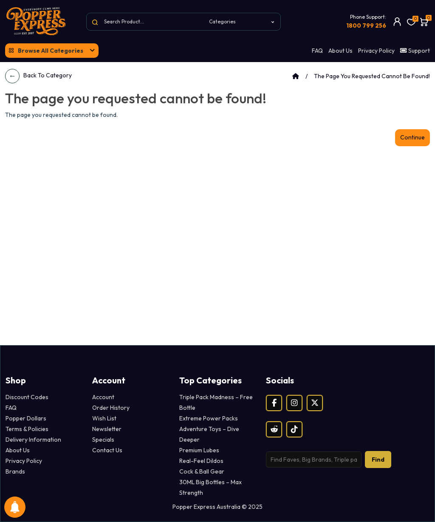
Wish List (104, 418)
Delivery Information (33, 439)
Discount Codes (27, 397)
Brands (15, 471)
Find (378, 459)
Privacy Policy (376, 50)
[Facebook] (274, 403)
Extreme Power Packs (208, 418)
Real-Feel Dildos (201, 461)
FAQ (317, 50)
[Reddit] (274, 429)
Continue (412, 137)
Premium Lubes (199, 450)
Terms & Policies (27, 429)
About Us (340, 50)
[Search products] (314, 459)
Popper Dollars (26, 418)
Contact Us (107, 450)
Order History (111, 407)
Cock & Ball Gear (201, 471)
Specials (103, 439)
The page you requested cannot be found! (372, 76)
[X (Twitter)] (315, 403)
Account (103, 397)
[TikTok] (294, 429)
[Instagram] (294, 403)
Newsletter (106, 429)
